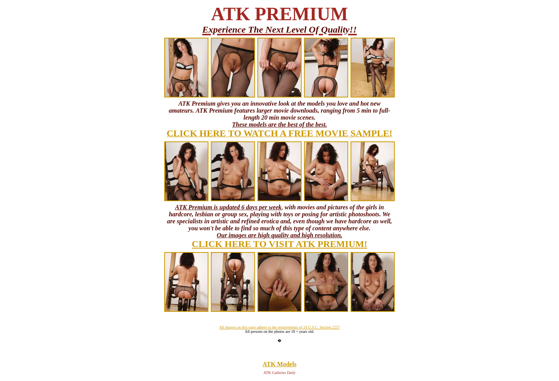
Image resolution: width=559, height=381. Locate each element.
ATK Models (279, 364)
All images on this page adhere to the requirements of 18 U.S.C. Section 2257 (279, 327)
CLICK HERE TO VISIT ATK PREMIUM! (279, 244)
